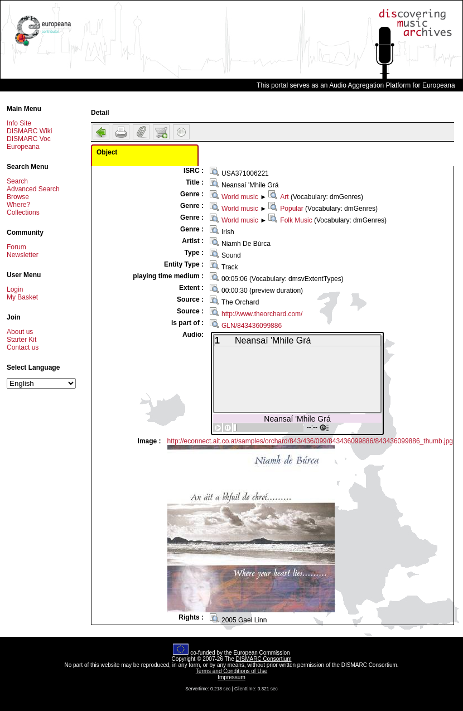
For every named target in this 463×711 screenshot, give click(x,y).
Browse (18, 197)
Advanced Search (33, 189)
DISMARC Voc (29, 139)
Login (15, 289)
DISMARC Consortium (264, 659)
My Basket (22, 297)
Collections (23, 212)
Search (17, 181)
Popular (291, 208)
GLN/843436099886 (251, 326)
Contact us (22, 347)
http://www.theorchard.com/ (261, 314)
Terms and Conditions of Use (231, 671)
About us (20, 332)
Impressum (231, 677)
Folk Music (296, 220)
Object (107, 152)
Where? (18, 205)
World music (239, 197)
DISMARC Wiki (29, 131)
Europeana (23, 147)
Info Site (19, 123)
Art (284, 197)
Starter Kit (21, 340)
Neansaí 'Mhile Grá (297, 418)
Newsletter (22, 255)
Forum (16, 247)
